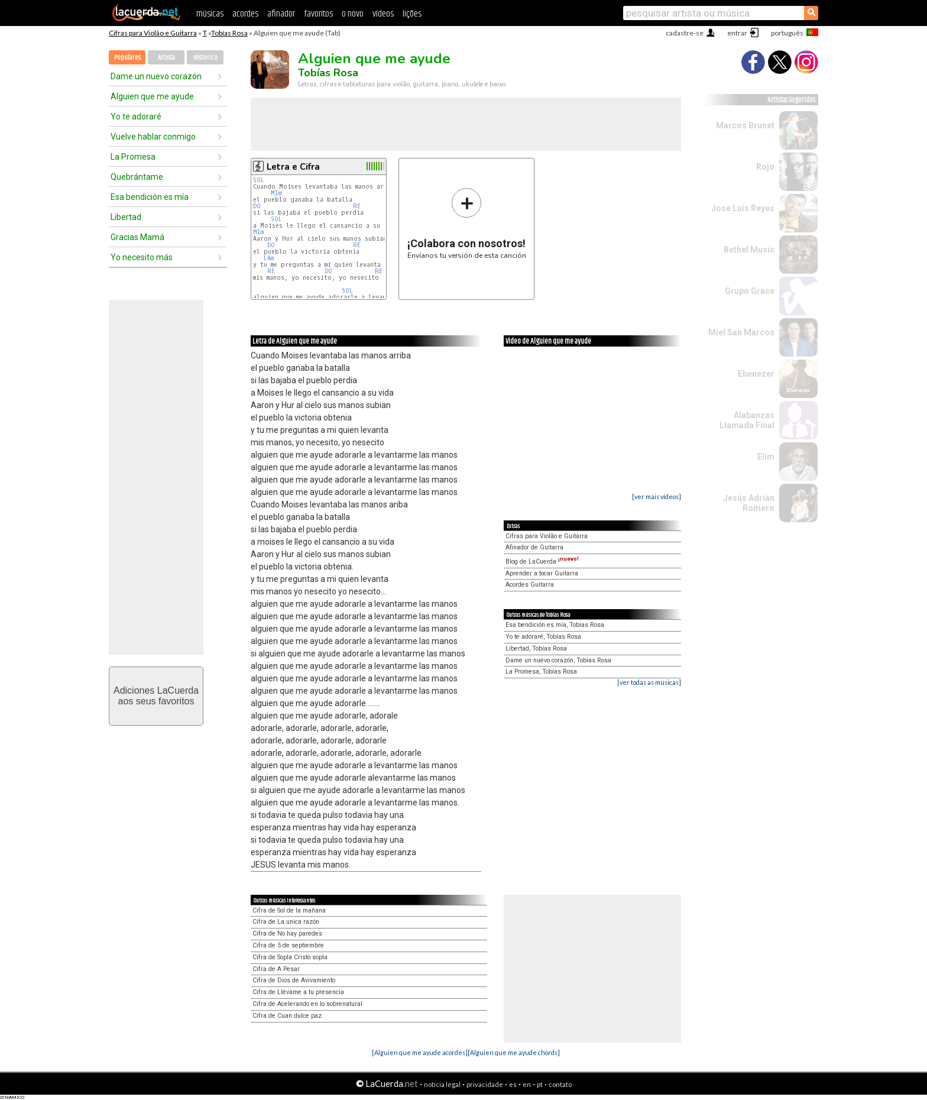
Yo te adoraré (136, 116)
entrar (737, 32)
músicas (209, 14)
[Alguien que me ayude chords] (514, 1052)
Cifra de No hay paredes (287, 933)
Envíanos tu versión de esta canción (466, 223)
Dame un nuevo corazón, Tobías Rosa (558, 660)
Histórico (205, 57)
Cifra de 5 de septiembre (288, 945)
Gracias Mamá (137, 237)
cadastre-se (685, 32)
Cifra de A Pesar (276, 969)
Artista (166, 57)
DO (257, 206)
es (513, 1084)
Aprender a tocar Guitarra (541, 573)
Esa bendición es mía (150, 197)
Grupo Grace (749, 291)
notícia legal (442, 1084)
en (527, 1084)
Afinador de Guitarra (534, 547)
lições (412, 14)
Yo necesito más (142, 257)
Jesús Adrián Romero (748, 503)
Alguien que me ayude (152, 96)
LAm (269, 258)
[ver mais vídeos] (656, 496)
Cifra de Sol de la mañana (289, 910)
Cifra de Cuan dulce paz (287, 1016)
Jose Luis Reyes (742, 208)
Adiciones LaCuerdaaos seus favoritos (156, 695)
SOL (258, 180)
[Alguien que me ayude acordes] (420, 1052)
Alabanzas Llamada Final (746, 420)
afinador (281, 14)
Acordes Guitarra (529, 584)
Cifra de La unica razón (285, 922)
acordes (245, 14)
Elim (765, 456)
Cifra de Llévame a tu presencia (298, 992)
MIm (276, 193)
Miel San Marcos (741, 332)
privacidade (484, 1084)
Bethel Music (749, 249)
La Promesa (133, 156)
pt (540, 1084)
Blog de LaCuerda (542, 561)
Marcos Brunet (745, 125)
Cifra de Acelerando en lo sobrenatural (307, 1004)
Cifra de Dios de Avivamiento (293, 980)
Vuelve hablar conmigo (153, 136)
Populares (127, 57)
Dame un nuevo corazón (156, 76)
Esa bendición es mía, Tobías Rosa (554, 625)
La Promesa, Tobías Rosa (541, 671)
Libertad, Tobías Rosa (536, 648)
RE (357, 206)
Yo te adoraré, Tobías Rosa (543, 636)
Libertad (126, 217)
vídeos (383, 14)
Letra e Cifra (293, 167)
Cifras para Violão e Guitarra (153, 32)
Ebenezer (756, 373)
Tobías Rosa (229, 32)
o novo (353, 14)
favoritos (318, 14)
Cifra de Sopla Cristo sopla (290, 957)
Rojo (765, 167)
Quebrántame (137, 177)
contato (560, 1084)
